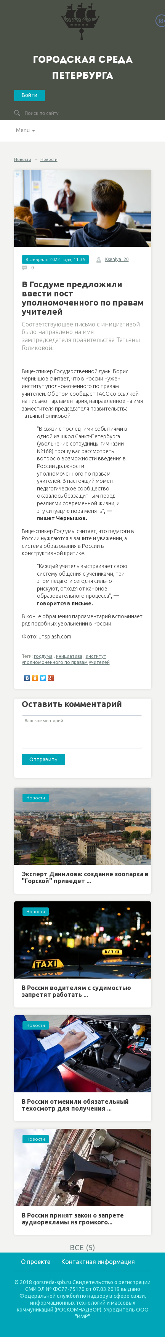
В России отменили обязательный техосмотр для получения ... (75, 1105)
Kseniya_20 (117, 259)
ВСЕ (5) (82, 1247)
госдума (43, 656)
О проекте (35, 1261)
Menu (23, 130)
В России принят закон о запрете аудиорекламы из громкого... (73, 1219)
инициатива (69, 656)
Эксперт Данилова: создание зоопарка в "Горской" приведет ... (85, 877)
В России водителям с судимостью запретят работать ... (76, 991)
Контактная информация (98, 1261)
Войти (29, 95)
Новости (22, 159)
